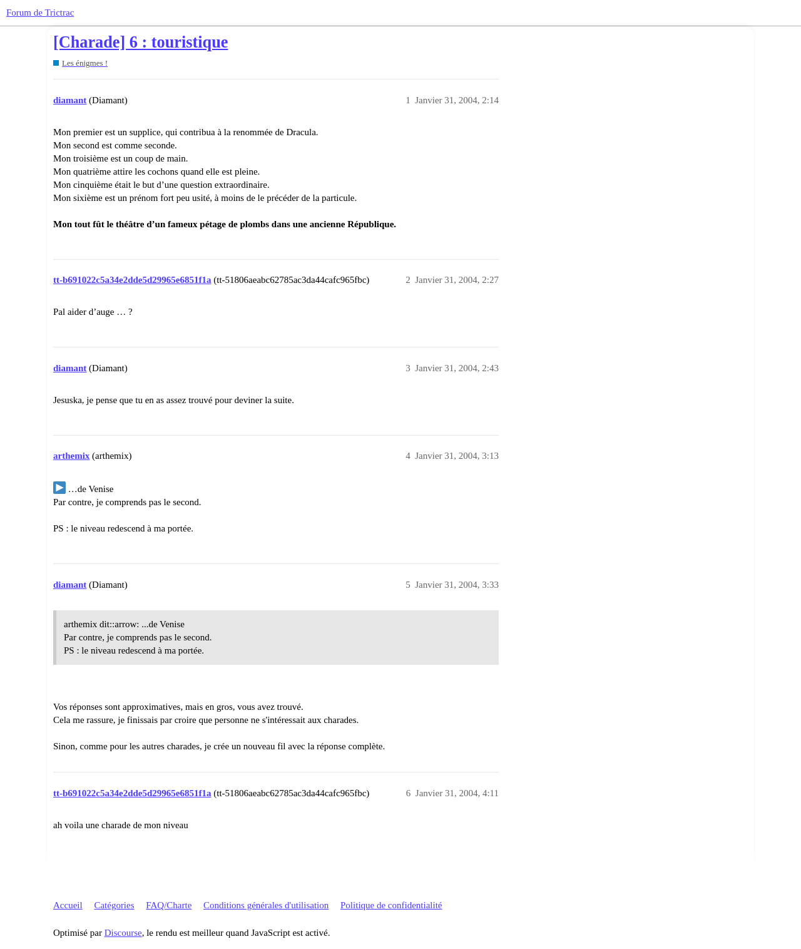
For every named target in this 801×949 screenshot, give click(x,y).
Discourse (123, 933)
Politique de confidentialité (391, 905)
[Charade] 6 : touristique (140, 42)
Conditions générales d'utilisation (266, 905)
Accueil (68, 905)
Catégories (114, 905)
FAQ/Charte (168, 905)
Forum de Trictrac (40, 13)
